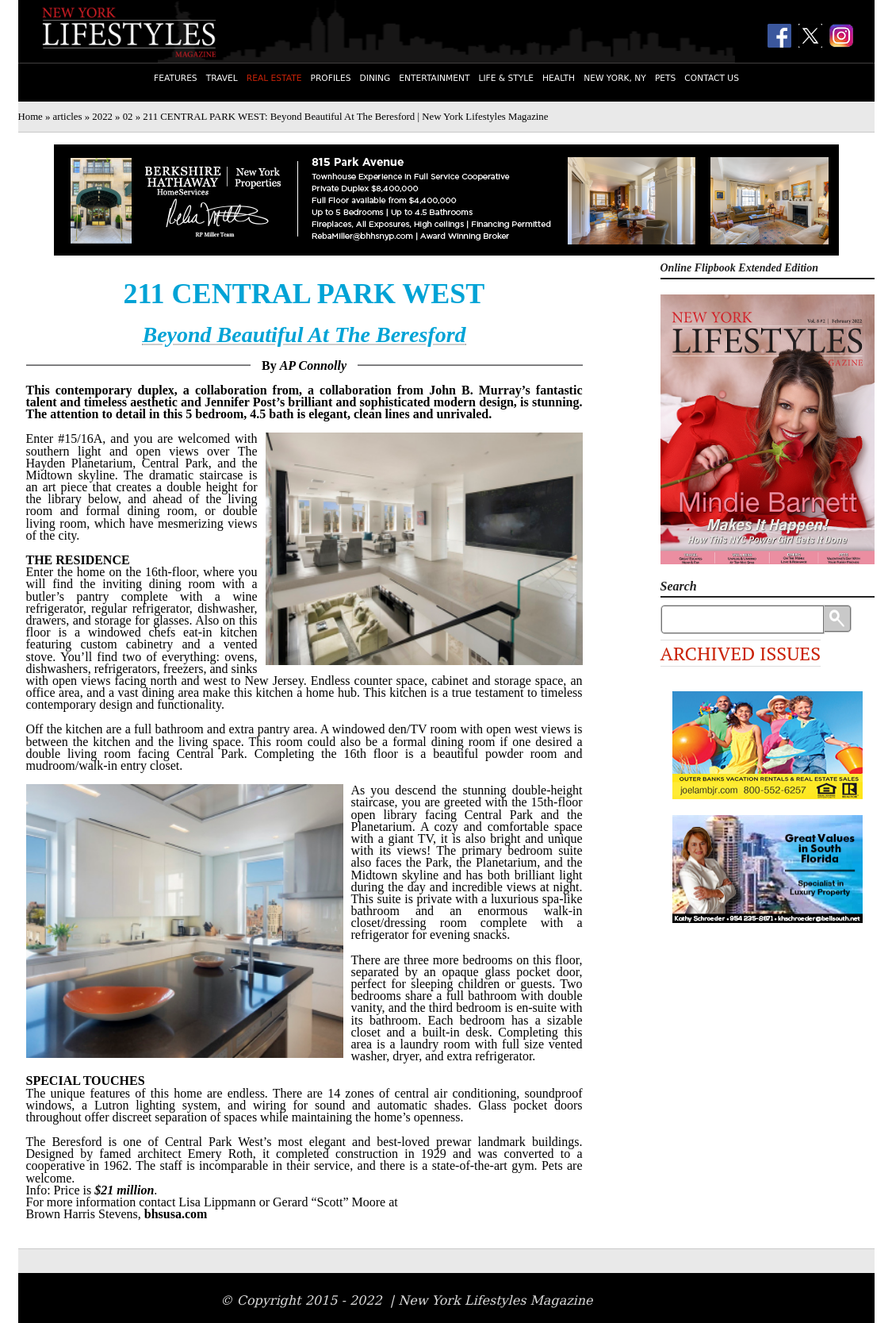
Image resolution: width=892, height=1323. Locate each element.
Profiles (331, 78)
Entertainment (434, 78)
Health (558, 78)
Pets (665, 78)
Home (30, 116)
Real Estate (274, 78)
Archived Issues (740, 653)
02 (128, 116)
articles (67, 116)
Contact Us (711, 78)
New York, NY (615, 78)
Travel (222, 78)
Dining (375, 78)
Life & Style (506, 78)
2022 (102, 116)
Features (175, 78)
